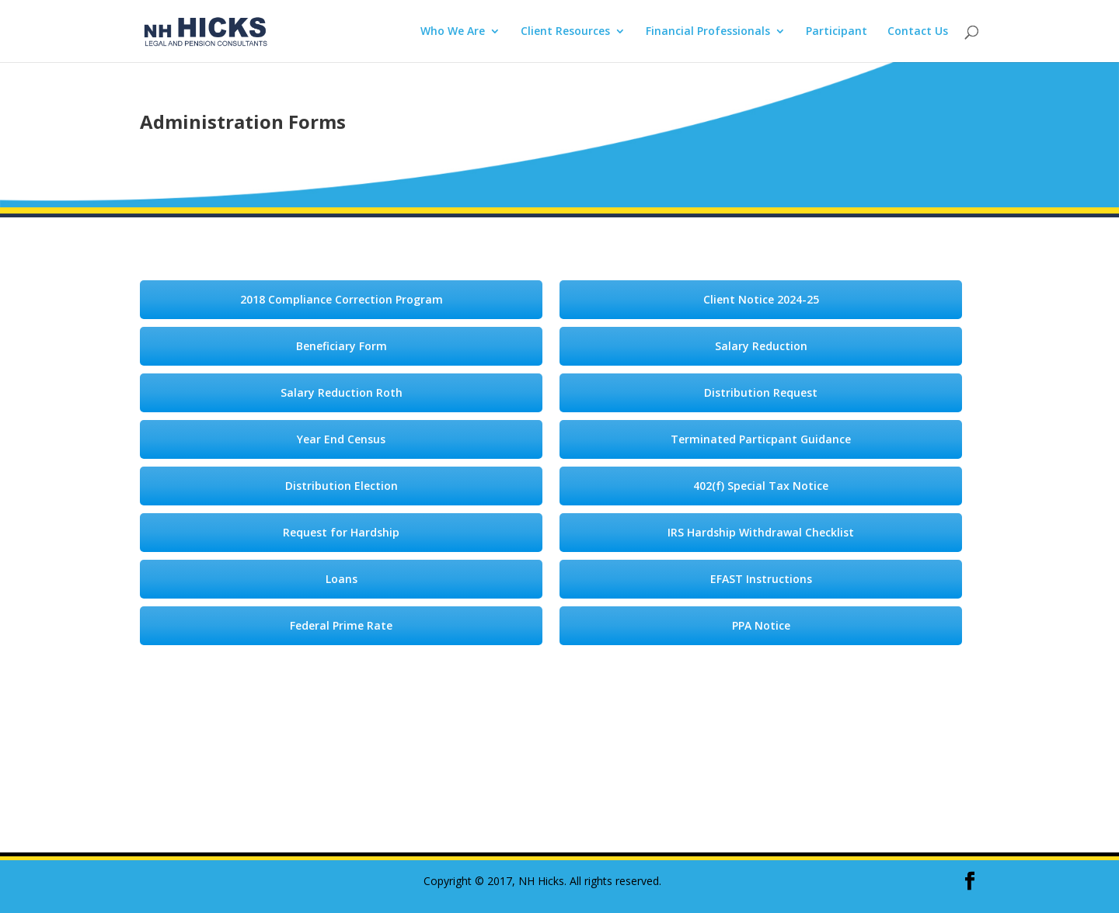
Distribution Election (341, 485)
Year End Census (341, 439)
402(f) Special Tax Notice (760, 485)
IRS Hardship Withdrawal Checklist (761, 532)
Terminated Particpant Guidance (761, 439)
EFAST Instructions (761, 578)
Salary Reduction (761, 345)
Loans (341, 578)
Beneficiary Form (341, 345)
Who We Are (452, 32)
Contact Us (917, 32)
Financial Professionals (708, 32)
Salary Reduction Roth (342, 392)
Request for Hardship (341, 532)
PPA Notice (761, 625)
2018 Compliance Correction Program (341, 299)
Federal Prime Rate (341, 625)
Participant (836, 32)
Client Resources (565, 32)
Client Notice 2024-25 (761, 299)
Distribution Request (760, 392)
